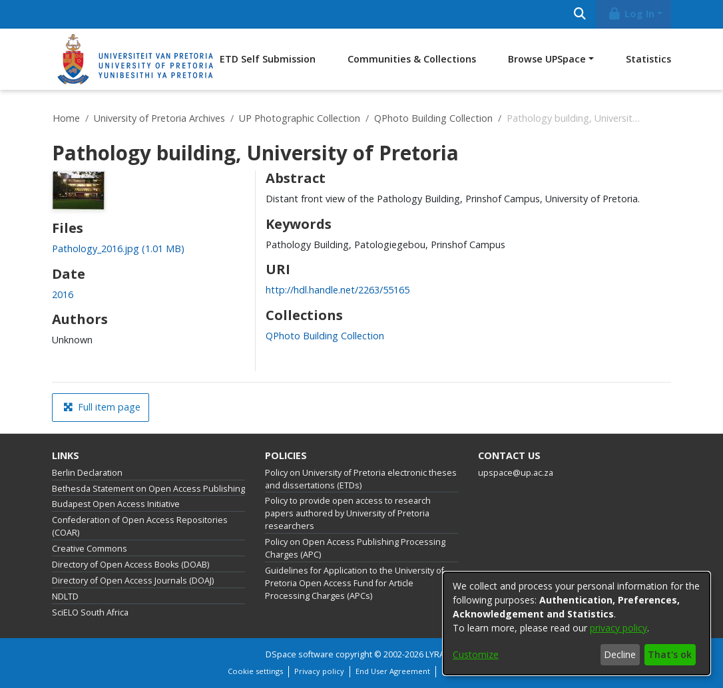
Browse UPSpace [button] (547, 59)
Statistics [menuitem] (648, 59)
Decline (620, 654)
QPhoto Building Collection (433, 118)
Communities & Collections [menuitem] (412, 59)
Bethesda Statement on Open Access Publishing (148, 488)
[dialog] (576, 623)
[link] (118, 248)
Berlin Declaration (87, 472)
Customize (476, 654)
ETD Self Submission (268, 59)
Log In (631, 13)
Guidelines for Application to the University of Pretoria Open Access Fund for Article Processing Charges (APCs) (354, 583)
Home (66, 118)
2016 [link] (62, 294)
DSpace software (300, 654)
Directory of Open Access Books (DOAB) (130, 564)
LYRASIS (441, 654)
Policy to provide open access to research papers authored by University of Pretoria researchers (348, 513)
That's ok (670, 654)
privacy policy (618, 627)
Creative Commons (89, 548)
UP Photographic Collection (299, 118)
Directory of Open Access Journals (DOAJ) (133, 580)
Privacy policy (319, 671)
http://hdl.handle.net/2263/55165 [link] (337, 289)
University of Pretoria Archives (159, 118)
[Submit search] (579, 14)
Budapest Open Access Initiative (116, 504)
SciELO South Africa (90, 612)
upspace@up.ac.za (515, 472)
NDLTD (65, 596)
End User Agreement (393, 671)
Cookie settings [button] (255, 671)
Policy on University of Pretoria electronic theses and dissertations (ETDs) (361, 479)
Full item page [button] (101, 407)
